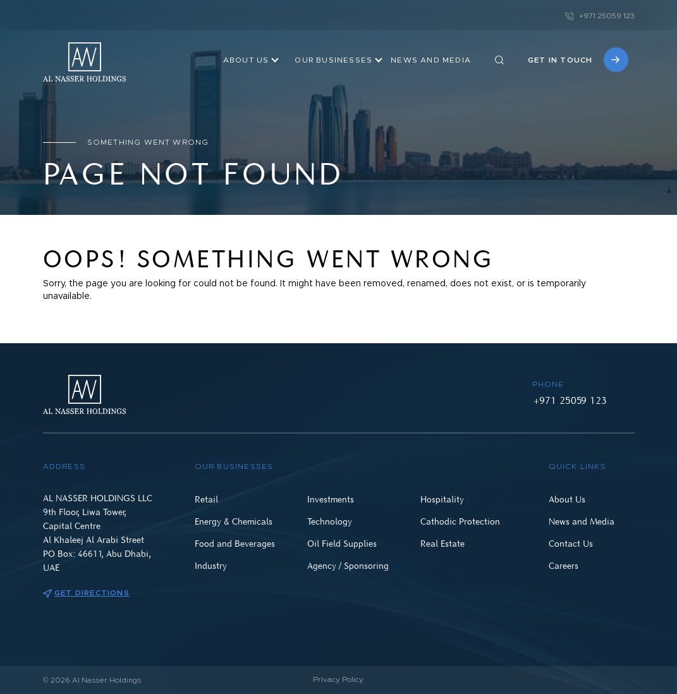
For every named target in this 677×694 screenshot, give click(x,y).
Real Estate (442, 543)
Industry (211, 565)
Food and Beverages (235, 543)
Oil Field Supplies (342, 543)
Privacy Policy (338, 679)
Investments (330, 499)
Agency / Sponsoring (348, 565)
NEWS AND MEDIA (431, 60)
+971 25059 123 (599, 16)
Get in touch (578, 59)
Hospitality (442, 499)
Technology (329, 521)
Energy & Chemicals (233, 521)
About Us (246, 60)
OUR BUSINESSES (333, 60)
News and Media (581, 521)
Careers (563, 565)
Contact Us (571, 543)
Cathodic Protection (460, 521)
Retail (206, 499)
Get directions (86, 593)
